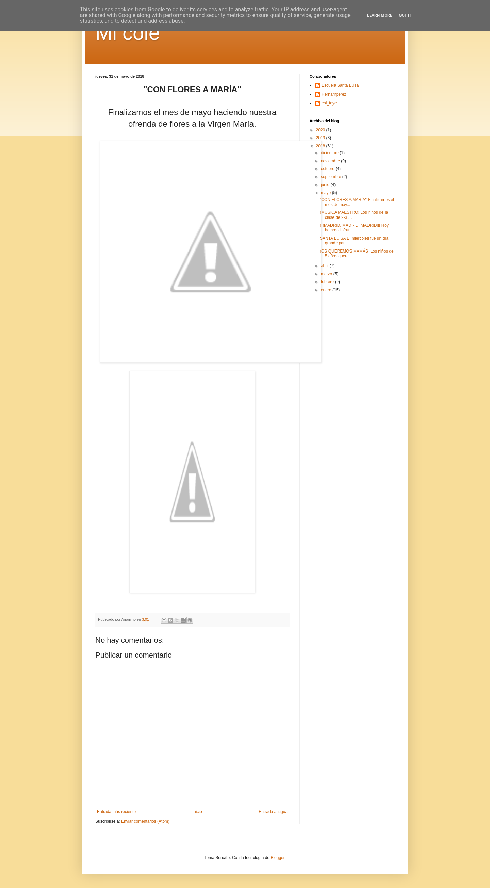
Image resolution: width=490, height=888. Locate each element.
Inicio (197, 811)
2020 (321, 130)
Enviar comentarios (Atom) (145, 821)
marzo (327, 274)
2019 (321, 137)
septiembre (331, 176)
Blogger (277, 857)
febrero (328, 281)
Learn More (379, 15)
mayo (326, 192)
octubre (328, 168)
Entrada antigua (273, 811)
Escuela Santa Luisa (340, 85)
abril (325, 265)
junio (326, 184)
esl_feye (329, 103)
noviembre (331, 161)
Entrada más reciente (116, 811)
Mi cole (127, 32)
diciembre (330, 152)
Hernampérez (334, 94)
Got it (405, 15)
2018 (321, 146)
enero (326, 290)
